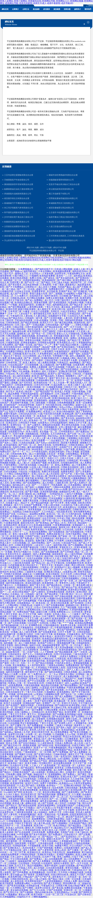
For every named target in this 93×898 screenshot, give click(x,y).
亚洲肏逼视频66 (29, 342)
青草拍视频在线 (63, 745)
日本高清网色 (7, 345)
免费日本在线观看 (51, 471)
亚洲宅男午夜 (82, 810)
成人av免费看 (24, 349)
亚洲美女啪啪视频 (22, 641)
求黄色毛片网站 (67, 674)
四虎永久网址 (41, 587)
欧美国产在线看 (83, 380)
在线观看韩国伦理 (41, 349)
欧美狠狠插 (60, 634)
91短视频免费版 (44, 770)
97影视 (82, 656)
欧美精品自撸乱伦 (24, 302)
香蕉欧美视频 (30, 745)
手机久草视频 (73, 451)
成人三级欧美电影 (28, 643)
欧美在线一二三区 (32, 792)
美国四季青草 (77, 828)
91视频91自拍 (54, 598)
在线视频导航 (81, 407)
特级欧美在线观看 (80, 538)
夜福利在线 (80, 322)
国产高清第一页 (79, 618)
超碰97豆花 (81, 405)
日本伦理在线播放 (51, 607)
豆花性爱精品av (62, 892)
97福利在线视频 (82, 843)
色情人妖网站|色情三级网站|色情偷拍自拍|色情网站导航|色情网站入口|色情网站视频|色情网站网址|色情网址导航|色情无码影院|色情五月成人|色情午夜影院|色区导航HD (45, 259)
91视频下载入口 (84, 293)
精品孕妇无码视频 (50, 685)
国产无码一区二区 (28, 445)
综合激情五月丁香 (60, 440)
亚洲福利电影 (45, 714)
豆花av (37, 607)
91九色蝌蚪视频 (8, 427)
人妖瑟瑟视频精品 (53, 881)
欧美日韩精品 (60, 825)
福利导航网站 (39, 543)
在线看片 (79, 529)
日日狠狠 (63, 296)
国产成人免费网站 (34, 300)
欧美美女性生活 (13, 554)
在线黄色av (43, 423)
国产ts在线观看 (80, 727)
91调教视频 (39, 574)
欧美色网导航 (15, 877)
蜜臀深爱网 (39, 727)
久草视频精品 (22, 585)
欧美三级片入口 (79, 398)
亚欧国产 (4, 402)
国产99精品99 (61, 705)
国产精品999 (21, 776)
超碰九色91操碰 (23, 638)
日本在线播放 (11, 471)
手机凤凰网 (57, 485)
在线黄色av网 (70, 572)
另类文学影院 (7, 645)
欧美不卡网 (75, 861)
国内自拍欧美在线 (44, 892)
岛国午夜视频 (79, 391)
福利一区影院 (45, 614)
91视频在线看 (13, 342)
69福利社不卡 (24, 897)
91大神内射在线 (74, 514)
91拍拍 (18, 752)
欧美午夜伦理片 (33, 351)
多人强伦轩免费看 (13, 500)
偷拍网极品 (75, 362)
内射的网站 (69, 405)
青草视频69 (62, 616)
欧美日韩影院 (53, 574)
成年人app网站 (72, 683)
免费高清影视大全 (56, 534)
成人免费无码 (52, 389)
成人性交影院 (53, 474)
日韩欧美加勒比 (77, 445)
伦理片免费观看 (38, 534)
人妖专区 (81, 765)
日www (7, 569)
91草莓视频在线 (15, 821)
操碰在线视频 (29, 336)
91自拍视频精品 (39, 374)
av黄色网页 (47, 351)
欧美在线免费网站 (39, 532)
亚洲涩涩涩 (12, 423)
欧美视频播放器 (38, 872)
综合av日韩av (66, 407)
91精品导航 (18, 327)
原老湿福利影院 (27, 305)
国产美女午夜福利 (38, 834)
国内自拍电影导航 (77, 476)
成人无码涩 (60, 803)
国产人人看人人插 (76, 670)
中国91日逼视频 (46, 516)
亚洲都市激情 (43, 874)
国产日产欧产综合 (9, 589)
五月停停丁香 (27, 398)
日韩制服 (17, 354)
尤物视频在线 (32, 434)
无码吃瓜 (55, 311)
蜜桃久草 (29, 828)
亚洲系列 (36, 638)
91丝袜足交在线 (23, 291)
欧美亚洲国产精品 (55, 712)
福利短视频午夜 (8, 634)
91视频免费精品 (79, 478)
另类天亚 (72, 523)
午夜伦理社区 (59, 852)
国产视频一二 (67, 325)
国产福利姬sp (7, 732)
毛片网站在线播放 (36, 298)
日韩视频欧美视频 (10, 538)
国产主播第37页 (18, 725)
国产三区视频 (75, 456)
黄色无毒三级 (80, 770)
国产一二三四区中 (41, 485)
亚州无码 (19, 609)
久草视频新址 (25, 616)
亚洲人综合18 (38, 474)
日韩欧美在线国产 (31, 512)
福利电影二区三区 (13, 280)
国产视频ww (16, 271)
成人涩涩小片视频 (47, 287)
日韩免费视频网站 (43, 576)
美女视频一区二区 (49, 431)
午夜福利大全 (48, 886)
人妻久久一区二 (83, 458)
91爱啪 (43, 500)
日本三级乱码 (82, 832)
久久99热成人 (49, 512)
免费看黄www (64, 612)
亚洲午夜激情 (81, 547)
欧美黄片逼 (31, 796)
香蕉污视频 (71, 503)
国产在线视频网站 (32, 483)
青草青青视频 (35, 509)
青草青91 (83, 387)
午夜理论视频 (83, 630)
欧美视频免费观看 (62, 271)
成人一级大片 (83, 492)
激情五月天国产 (78, 874)
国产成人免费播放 (79, 752)
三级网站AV (21, 509)
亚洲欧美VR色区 (25, 634)
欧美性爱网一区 (73, 712)
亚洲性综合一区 (18, 425)
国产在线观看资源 (47, 632)
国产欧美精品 (42, 523)
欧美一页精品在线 (47, 814)
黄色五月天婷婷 (21, 598)
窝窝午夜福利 (11, 414)
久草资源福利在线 (32, 830)
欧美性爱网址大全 (82, 280)
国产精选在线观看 (28, 805)
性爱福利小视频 (76, 302)
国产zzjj (4, 411)
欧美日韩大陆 (59, 309)
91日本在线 (68, 529)
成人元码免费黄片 (22, 476)
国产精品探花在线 (53, 327)
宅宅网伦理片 (46, 763)
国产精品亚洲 (31, 756)
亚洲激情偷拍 (41, 400)
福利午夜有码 (51, 296)
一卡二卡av (52, 674)
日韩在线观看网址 (42, 670)
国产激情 (4, 663)
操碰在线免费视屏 (10, 854)
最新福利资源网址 (32, 520)
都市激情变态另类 (42, 313)
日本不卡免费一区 (67, 632)
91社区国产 (32, 623)
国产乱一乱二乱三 (9, 494)
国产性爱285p (22, 730)
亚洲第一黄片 (79, 759)
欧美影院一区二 (29, 696)
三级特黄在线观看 (24, 812)
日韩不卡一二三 (21, 532)
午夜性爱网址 (11, 465)
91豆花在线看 (31, 489)
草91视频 (83, 460)
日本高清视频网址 (70, 578)
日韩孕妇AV (31, 287)
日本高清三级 (15, 311)
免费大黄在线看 (31, 500)
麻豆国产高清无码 (30, 750)
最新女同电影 (28, 705)
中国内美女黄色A (63, 663)
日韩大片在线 (67, 458)
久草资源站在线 (77, 420)
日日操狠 (13, 616)
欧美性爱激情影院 (68, 650)
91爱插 (52, 612)
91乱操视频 (24, 371)
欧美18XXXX (35, 569)
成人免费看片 (11, 868)
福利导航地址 (30, 271)
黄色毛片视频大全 (23, 552)
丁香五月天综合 (52, 307)
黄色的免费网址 (50, 407)
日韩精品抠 (72, 460)
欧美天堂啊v (31, 763)
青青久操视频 (46, 489)
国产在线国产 (39, 817)
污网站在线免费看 (62, 487)
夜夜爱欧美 (14, 567)
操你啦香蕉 (37, 449)
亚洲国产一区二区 (51, 703)
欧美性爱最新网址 (47, 805)
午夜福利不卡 (83, 583)
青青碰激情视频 (81, 663)
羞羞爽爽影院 (39, 819)
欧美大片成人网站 (9, 507)
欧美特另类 (11, 309)
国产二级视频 (56, 293)
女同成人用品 (59, 614)
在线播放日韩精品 (15, 351)
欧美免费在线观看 (63, 763)
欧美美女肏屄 (81, 750)
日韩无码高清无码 (28, 414)
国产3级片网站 (64, 280)
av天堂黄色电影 (29, 779)
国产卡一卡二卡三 (22, 451)
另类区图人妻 (17, 282)
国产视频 (27, 774)
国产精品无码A (16, 318)
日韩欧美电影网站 (56, 819)
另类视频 (41, 785)
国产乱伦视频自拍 (45, 538)
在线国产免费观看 (33, 505)
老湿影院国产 (11, 405)
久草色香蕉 (46, 285)
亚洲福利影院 (65, 509)
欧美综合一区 (34, 837)
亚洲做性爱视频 (36, 776)
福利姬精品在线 (61, 305)
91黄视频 (51, 402)
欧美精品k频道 (15, 358)
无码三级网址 (32, 687)
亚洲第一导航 (57, 320)
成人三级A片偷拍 (38, 879)
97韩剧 (26, 529)
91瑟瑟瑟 (44, 687)
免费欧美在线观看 (73, 888)
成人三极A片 (23, 463)
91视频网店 (50, 692)
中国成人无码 (25, 868)
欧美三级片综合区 (34, 721)
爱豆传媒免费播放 (30, 801)
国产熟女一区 (39, 333)
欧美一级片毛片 (14, 630)
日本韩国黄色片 (67, 431)
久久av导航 (70, 734)
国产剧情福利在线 (45, 596)
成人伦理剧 (48, 483)
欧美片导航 (48, 845)
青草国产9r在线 (33, 418)
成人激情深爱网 (8, 380)
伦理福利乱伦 (57, 494)
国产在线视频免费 (50, 552)
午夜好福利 (13, 398)
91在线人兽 (35, 467)
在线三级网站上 (23, 712)
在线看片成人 (13, 503)
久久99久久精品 (12, 794)
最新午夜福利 (51, 865)
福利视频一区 (11, 643)
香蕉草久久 (86, 605)
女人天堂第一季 (61, 382)
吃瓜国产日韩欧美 (71, 549)
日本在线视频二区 (22, 543)
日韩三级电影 (59, 340)
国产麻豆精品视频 (64, 322)
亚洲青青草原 (39, 291)
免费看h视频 (53, 832)
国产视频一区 (28, 667)
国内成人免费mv (35, 581)
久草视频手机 (80, 723)
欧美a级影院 (84, 587)
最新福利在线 (61, 638)
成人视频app (19, 409)
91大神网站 (15, 888)
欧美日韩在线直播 (60, 603)
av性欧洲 (19, 478)
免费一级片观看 (12, 696)
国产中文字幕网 (67, 810)
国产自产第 (67, 474)
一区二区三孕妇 (37, 369)
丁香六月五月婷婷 (34, 692)
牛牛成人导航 (64, 518)
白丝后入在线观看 (40, 311)
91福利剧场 (18, 540)
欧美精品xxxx (66, 783)
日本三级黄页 (49, 616)
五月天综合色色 (46, 696)
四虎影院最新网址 (32, 280)
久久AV (23, 625)
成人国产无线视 (46, 803)
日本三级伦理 (7, 320)
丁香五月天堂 (46, 565)
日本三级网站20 (12, 547)
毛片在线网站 (76, 796)
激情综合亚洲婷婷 (15, 556)
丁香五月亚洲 (46, 723)
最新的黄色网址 (25, 587)
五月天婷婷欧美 (31, 650)
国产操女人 (75, 556)
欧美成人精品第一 (17, 387)
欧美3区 (36, 376)
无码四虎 (35, 863)
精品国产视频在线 (42, 716)
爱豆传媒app (16, 874)
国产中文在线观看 (36, 681)
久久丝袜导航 (77, 779)
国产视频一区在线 (24, 345)
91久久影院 (16, 701)
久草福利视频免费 (79, 609)
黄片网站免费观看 (26, 380)
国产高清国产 (13, 705)
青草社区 (82, 311)
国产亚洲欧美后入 (12, 848)
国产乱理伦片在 (11, 892)
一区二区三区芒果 (17, 852)
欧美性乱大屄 (55, 507)
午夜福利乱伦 (13, 768)
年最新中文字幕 (12, 690)
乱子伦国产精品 (72, 721)
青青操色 (85, 454)
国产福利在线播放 (53, 672)
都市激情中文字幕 (34, 672)
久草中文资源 (11, 614)
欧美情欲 (39, 478)
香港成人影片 (40, 739)
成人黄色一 (28, 701)
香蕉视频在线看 (62, 336)
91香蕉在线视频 (80, 300)
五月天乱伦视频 (8, 333)
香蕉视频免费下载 (66, 643)
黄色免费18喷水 (84, 585)
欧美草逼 (59, 768)
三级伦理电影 (47, 480)
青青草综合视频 (33, 340)
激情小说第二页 (74, 719)
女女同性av (35, 273)
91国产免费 (69, 449)
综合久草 (4, 282)
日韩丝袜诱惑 (13, 322)
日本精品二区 (17, 594)
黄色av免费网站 (63, 465)
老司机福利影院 (8, 785)
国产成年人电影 (64, 727)
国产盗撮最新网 (42, 707)
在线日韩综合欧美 (60, 874)
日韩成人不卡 (80, 808)
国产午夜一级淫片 (51, 520)
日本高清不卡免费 (68, 360)
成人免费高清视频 (47, 362)
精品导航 (49, 556)
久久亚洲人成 (83, 331)
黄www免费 (20, 837)
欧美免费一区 (83, 730)
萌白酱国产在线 (35, 427)
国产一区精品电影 (32, 699)
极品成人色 (29, 821)
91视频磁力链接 (76, 872)
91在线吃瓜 (66, 505)
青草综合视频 (72, 868)
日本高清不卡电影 (48, 810)
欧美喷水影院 (34, 518)
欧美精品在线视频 (49, 790)
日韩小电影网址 (18, 329)
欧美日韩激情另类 (69, 436)
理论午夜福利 (79, 480)
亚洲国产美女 (66, 291)
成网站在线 (31, 803)
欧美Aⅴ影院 (32, 431)
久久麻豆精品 (40, 316)
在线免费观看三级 (62, 821)
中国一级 (31, 788)
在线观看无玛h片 (16, 431)
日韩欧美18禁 (31, 799)
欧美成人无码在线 (15, 828)
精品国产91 (71, 678)
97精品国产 (28, 877)
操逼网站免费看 (38, 514)
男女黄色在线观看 (70, 425)
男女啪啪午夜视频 (19, 402)
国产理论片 (12, 805)
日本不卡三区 (7, 638)
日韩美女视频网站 (74, 540)
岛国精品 (17, 512)
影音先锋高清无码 (13, 347)
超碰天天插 (42, 289)
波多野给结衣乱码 (66, 641)
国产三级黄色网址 (71, 792)
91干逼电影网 (30, 630)
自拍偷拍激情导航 (70, 463)
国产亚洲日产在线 (15, 687)
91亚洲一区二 (25, 674)
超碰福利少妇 (72, 605)
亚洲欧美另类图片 (46, 854)
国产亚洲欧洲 (80, 291)
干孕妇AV (73, 799)
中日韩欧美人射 (82, 636)
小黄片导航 (79, 474)
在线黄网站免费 (18, 621)
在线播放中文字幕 (57, 316)
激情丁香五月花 (57, 378)
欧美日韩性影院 (75, 658)
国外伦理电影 (22, 645)
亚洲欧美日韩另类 (68, 371)
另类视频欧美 (51, 427)
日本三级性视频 (38, 402)
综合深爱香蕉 (62, 556)
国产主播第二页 (75, 850)
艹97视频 (13, 305)
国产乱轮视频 (47, 409)
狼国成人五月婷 (23, 732)
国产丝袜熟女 (46, 756)
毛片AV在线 (55, 549)
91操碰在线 (74, 333)
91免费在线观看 (53, 529)
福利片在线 (35, 645)
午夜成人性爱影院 (57, 460)
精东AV (7, 369)
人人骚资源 (86, 549)
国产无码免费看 (21, 872)
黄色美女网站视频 (52, 792)
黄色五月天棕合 (23, 360)
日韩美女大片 (75, 576)
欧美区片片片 (47, 322)
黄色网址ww (32, 810)
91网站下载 (55, 623)
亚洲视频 (82, 507)
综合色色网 (58, 788)
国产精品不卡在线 (24, 707)
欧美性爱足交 (54, 730)
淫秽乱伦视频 (82, 325)
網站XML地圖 (33, 248)
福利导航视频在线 (15, 583)
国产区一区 (67, 645)
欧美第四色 (54, 463)
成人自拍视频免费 (53, 859)
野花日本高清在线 (72, 736)
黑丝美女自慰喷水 (58, 476)
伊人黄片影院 (54, 681)
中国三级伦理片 (63, 300)
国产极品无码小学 (13, 745)
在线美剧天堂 (36, 296)
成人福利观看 (21, 741)
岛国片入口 (53, 458)
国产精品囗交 (39, 563)
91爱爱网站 (63, 609)
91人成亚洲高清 (46, 743)
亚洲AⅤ (47, 558)
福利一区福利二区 (24, 498)
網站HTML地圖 (59, 248)
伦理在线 (44, 623)
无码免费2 (20, 480)
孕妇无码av (53, 436)
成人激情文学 (44, 309)
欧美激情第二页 (50, 583)
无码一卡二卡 (28, 663)
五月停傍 (62, 872)
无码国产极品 (65, 287)
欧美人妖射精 (7, 832)
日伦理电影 (22, 678)
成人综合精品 (73, 378)
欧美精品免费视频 (84, 623)
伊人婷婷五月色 (59, 707)
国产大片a (28, 654)
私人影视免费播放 (60, 732)
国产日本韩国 (67, 552)
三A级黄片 (11, 861)
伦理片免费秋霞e (45, 647)
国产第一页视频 (8, 694)
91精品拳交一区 (46, 465)
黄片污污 (18, 505)
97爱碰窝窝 (14, 770)
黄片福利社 (87, 852)
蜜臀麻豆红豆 (64, 794)
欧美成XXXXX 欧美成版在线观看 (35, 525)
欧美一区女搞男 (37, 676)
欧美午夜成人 (47, 636)
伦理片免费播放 (58, 687)
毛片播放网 (63, 814)
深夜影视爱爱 (49, 641)
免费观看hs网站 (71, 429)
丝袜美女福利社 (8, 587)
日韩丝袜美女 (15, 654)
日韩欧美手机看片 (55, 683)
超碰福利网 (55, 400)
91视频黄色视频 (55, 387)
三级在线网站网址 (72, 781)
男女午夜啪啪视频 (29, 723)
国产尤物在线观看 (64, 596)
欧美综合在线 (17, 492)
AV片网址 (8, 474)
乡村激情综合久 (44, 589)
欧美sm (37, 616)
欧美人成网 (81, 854)
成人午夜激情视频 (78, 638)
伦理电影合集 (33, 886)
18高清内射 (9, 736)
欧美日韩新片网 (63, 870)
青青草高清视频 (9, 627)
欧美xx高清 (60, 850)
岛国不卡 (40, 405)
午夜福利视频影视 (63, 627)
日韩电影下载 (74, 803)
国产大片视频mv (27, 808)
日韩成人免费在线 (64, 743)
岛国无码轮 (72, 667)
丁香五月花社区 (54, 676)
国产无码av (41, 443)
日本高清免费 (39, 832)
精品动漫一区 (68, 765)
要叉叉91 (32, 714)
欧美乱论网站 (17, 572)
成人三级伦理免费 (19, 527)
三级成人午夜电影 (64, 725)
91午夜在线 (27, 496)
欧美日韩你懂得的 (66, 411)
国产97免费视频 (61, 752)
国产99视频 (58, 714)
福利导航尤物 (60, 545)
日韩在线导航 (51, 360)
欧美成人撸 (18, 803)
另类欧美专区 (7, 498)
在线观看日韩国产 (66, 805)
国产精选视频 (40, 460)
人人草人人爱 (39, 438)
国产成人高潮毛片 (79, 483)
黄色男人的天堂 (38, 730)
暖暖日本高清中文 (56, 839)
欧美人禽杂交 (30, 362)
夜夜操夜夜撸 (23, 736)
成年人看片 (65, 329)
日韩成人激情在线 (51, 467)
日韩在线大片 (71, 834)
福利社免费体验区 (15, 796)
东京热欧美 (52, 291)
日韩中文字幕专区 (24, 823)
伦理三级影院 (49, 331)
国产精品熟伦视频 (47, 794)
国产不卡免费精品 (15, 287)
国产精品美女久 (33, 407)
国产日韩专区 (85, 894)
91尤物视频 (58, 734)
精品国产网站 (53, 369)
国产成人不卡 (85, 543)
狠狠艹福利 (75, 354)
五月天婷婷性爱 (27, 589)
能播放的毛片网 (67, 492)
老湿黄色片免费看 (28, 507)
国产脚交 (82, 774)
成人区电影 (39, 868)
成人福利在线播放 (22, 376)
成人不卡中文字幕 (28, 614)
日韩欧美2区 (44, 779)
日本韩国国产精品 (78, 823)
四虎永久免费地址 (69, 656)
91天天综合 (55, 587)
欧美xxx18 (50, 808)
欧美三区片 (16, 520)
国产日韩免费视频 (28, 601)
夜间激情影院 (7, 843)
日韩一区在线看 (73, 879)
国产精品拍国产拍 (45, 391)
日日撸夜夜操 (71, 739)
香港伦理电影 (17, 418)
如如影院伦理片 (84, 418)
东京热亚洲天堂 (29, 794)
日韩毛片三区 (71, 387)
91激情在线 (69, 498)
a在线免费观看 (15, 685)
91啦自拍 (10, 374)
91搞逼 (28, 716)
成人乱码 (78, 743)
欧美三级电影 (78, 701)
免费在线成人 (59, 670)
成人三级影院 (69, 699)
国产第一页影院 (32, 358)
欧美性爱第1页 (55, 500)
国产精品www (13, 458)
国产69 (28, 282)
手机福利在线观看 (24, 320)
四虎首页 (74, 440)
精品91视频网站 (35, 865)
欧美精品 (81, 449)
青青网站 (17, 759)
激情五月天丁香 (76, 754)
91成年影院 (37, 883)
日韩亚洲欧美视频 (24, 400)
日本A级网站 (64, 759)
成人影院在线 (17, 881)
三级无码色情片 (81, 654)
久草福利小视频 (46, 870)
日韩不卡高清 (58, 349)
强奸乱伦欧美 (34, 329)
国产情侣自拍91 (76, 489)
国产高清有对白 (69, 837)
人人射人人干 (36, 765)
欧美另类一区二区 (17, 788)
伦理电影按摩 (19, 845)
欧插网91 (8, 741)
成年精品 (78, 276)
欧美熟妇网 (76, 790)
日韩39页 (51, 333)
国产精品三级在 (56, 879)
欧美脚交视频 (60, 576)
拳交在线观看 (81, 447)
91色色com (84, 801)
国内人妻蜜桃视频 (42, 554)
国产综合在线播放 (41, 781)
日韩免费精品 (72, 454)
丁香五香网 (84, 841)
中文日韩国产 (76, 845)
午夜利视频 (77, 394)
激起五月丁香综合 (13, 356)
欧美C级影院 (25, 494)
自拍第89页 (54, 443)
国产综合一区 (25, 460)
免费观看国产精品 (36, 621)
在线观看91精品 (60, 861)
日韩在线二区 (7, 296)
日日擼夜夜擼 (64, 561)
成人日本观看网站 (73, 485)
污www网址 (14, 561)
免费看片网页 (62, 845)
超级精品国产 (19, 658)
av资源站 (38, 694)
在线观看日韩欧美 (56, 621)
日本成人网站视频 (63, 269)
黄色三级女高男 (21, 534)
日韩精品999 (38, 712)
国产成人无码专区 (55, 741)
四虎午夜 (47, 340)
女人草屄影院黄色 (15, 338)
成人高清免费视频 (64, 647)
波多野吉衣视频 (49, 536)
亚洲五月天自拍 (69, 703)
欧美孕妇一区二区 (38, 420)
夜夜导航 (29, 478)
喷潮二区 (48, 569)
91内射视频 (13, 565)
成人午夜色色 (45, 356)
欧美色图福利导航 (36, 661)
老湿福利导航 (40, 436)
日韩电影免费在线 (43, 654)
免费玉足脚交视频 (55, 298)
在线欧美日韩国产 (32, 347)
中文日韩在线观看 (19, 859)
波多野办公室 (74, 309)
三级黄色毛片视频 (34, 572)
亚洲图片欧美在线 (10, 416)
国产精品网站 (41, 498)
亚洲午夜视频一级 (83, 318)
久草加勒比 (41, 667)
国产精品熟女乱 (55, 585)
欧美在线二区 (43, 603)
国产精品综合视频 (24, 727)
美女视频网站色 (43, 496)
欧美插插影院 (49, 280)
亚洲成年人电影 (62, 565)
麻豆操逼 (66, 307)
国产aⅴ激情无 (34, 425)
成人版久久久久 (50, 329)
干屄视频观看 (34, 845)
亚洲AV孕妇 (60, 409)
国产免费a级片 (27, 538)
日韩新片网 (61, 886)
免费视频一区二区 (68, 801)
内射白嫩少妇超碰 (35, 389)
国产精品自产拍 (69, 587)
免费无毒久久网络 (45, 540)
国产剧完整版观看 (17, 307)
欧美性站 (46, 852)
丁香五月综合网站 (49, 841)
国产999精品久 (52, 478)
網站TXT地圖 (46, 248)
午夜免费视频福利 (58, 748)
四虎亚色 (70, 592)
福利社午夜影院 (62, 863)
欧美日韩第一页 (28, 416)
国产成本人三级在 (9, 443)
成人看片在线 (39, 839)
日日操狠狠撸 (32, 365)
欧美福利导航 (54, 661)
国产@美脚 (33, 396)
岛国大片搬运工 (74, 819)
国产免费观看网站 (30, 636)
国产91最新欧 (27, 892)
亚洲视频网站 (55, 774)
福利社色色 (22, 676)
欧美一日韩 (23, 549)
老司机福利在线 (25, 694)
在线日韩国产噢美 (77, 886)
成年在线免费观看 (25, 596)
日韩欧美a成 (26, 605)
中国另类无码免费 (52, 414)
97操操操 (87, 374)
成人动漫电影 (39, 772)
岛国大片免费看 (17, 411)
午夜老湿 (50, 727)
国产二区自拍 (54, 543)
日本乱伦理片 (51, 447)
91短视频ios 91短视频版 (24, 647)
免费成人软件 (7, 545)
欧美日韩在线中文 (29, 565)
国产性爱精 (26, 670)
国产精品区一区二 (51, 837)
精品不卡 (25, 503)
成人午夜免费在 (80, 465)
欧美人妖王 (27, 378)
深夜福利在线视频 (24, 576)
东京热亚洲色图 (31, 285)
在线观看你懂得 (72, 848)
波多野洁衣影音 (43, 888)
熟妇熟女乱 (6, 376)
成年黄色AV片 (62, 538)
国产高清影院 (77, 603)
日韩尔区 (77, 374)
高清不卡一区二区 (63, 569)
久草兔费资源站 (45, 354)
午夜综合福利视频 (39, 549)
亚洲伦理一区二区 (73, 890)
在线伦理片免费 (85, 625)
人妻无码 (68, 318)
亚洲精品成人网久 (56, 772)
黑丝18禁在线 (78, 565)
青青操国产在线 (8, 514)
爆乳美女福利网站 (49, 801)
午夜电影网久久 (80, 329)
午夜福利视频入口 (55, 678)
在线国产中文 (66, 447)
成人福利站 (74, 616)
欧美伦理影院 (41, 456)
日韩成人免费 (71, 881)
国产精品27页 (74, 340)
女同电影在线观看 (47, 342)
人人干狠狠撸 (47, 652)
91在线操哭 (47, 863)
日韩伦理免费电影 (53, 449)
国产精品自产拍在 (39, 761)
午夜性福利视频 (32, 685)
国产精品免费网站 (69, 685)
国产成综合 (49, 278)
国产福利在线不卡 (44, 269)
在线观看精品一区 (26, 603)
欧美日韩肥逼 (7, 883)
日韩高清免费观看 (53, 338)
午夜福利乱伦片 (80, 870)
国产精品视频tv (56, 739)
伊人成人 (23, 420)
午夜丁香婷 (58, 285)
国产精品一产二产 (43, 345)
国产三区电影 (73, 839)
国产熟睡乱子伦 (35, 429)
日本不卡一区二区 (65, 380)
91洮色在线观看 (27, 443)
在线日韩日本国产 (71, 558)
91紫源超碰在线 (65, 601)
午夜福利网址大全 (76, 273)
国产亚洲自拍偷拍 (66, 347)
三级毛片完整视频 (74, 494)
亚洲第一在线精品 (9, 456)
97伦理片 (79, 647)
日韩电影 (13, 863)
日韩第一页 (69, 585)
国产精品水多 (76, 305)
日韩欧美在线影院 (70, 467)
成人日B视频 (45, 734)
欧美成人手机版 (63, 391)
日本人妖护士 (17, 857)
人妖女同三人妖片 (43, 545)
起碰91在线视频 (67, 865)
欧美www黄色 (15, 699)
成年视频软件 (47, 394)
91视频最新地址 (12, 670)
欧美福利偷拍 (11, 445)
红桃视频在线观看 (56, 719)
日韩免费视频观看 (66, 402)
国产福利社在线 (46, 745)
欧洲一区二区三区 (59, 796)
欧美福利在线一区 (43, 382)
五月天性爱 (14, 750)
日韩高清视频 (71, 672)
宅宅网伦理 (86, 440)
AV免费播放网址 (34, 411)
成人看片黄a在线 (42, 823)
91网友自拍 (48, 658)
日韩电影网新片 (22, 474)
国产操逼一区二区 (67, 536)
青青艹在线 (58, 345)
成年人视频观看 (78, 356)
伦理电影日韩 (24, 449)
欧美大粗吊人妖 (50, 830)
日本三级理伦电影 (68, 396)
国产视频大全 (44, 788)
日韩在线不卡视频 (28, 423)
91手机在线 (67, 400)
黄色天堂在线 (45, 445)
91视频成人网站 (68, 358)
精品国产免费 (49, 347)
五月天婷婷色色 (58, 434)
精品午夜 (82, 358)
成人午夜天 (40, 458)
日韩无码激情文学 (15, 692)
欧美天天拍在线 (33, 857)
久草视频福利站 (84, 342)
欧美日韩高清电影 (19, 278)
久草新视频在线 (37, 741)
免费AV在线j (36, 278)
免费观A (58, 848)
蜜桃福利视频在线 (58, 761)
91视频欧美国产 (44, 487)
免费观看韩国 (73, 665)
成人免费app (27, 458)
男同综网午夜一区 (72, 883)
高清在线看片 (29, 848)
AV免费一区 (31, 734)
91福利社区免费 (23, 817)
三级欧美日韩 (62, 483)
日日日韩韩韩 (30, 356)
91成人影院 (86, 425)
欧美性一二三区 (65, 276)
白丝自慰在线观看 (55, 868)
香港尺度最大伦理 (39, 293)
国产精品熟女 (75, 825)
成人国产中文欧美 (19, 293)
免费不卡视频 (85, 678)
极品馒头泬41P (61, 828)
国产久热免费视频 (84, 414)
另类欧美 (65, 478)
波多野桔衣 (77, 307)
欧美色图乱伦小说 (66, 342)
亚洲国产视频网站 (66, 854)
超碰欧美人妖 (24, 333)
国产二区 (83, 376)
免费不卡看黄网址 (49, 783)
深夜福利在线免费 (73, 500)
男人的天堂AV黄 (38, 598)
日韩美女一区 (47, 567)
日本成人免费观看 (9, 808)
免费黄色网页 (68, 471)
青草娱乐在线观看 (53, 721)
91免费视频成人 (26, 269)
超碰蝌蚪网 (84, 710)
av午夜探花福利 (40, 451)
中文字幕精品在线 (13, 850)
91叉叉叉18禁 (32, 618)
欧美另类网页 (61, 354)
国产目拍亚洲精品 (70, 369)
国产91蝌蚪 (28, 888)
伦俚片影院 (84, 438)
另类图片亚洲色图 (13, 574)
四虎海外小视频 (8, 440)
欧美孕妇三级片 (16, 763)
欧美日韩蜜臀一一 (41, 440)
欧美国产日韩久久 (47, 643)
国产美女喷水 (15, 285)
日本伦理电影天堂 (53, 429)
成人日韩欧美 (7, 609)
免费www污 (57, 781)
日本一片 (13, 313)
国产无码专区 (26, 382)
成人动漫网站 (85, 672)
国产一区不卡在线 (73, 327)
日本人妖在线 (15, 529)
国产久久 (26, 438)
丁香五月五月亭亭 (17, 714)
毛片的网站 (12, 469)
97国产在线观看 (55, 890)
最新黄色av (71, 285)
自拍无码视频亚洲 (15, 721)
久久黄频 (76, 794)
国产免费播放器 (35, 725)
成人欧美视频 (13, 779)
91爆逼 (26, 311)
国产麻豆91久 (7, 585)
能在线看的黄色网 (9, 420)
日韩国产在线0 (32, 536)
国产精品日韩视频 (45, 663)
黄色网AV (36, 371)
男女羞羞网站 (19, 665)
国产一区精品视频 (35, 325)
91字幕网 (59, 540)
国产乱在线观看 (23, 832)
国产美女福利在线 (65, 278)
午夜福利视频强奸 (28, 814)
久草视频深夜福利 (68, 841)
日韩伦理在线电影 (34, 578)
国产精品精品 (65, 374)
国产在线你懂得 (69, 661)
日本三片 (15, 663)
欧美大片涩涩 (59, 313)
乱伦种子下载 (49, 857)
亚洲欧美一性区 (44, 305)
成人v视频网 (74, 567)
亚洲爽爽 (78, 627)
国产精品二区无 (58, 523)
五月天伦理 (66, 574)
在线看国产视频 (39, 463)
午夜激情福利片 (62, 351)
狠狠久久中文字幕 (78, 423)
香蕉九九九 (62, 333)
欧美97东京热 (29, 354)
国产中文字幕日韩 (81, 692)
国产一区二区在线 (26, 289)
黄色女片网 (12, 743)
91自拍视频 (13, 723)
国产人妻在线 (11, 814)
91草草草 (42, 507)
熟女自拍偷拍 (7, 681)
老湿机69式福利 (75, 416)
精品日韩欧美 (72, 345)
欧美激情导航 (17, 783)
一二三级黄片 (74, 614)
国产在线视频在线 (75, 532)
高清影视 (63, 420)
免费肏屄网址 (7, 837)
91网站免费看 (51, 710)
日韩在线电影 (52, 325)
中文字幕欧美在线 (34, 338)
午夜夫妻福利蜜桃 (47, 601)
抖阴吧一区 (65, 830)
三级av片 (21, 427)
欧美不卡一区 (41, 748)
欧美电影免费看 (48, 276)
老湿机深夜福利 (57, 451)
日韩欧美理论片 (81, 509)
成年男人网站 (79, 561)
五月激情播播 (25, 739)
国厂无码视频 (22, 761)
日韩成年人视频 (81, 569)
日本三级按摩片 (63, 394)
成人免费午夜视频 (62, 770)
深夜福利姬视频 (16, 799)
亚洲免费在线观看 (56, 592)
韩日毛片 (10, 391)
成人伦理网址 (13, 801)
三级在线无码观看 (22, 563)
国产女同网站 (78, 716)
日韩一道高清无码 (63, 756)
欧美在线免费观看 (29, 790)
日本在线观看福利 (59, 423)
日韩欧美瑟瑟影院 (24, 545)
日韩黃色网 (15, 454)
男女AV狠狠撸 (75, 748)
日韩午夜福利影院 (34, 327)
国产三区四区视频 (53, 318)
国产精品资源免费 (30, 322)
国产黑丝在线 (36, 527)
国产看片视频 (32, 492)
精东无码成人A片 (79, 382)
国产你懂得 (37, 360)
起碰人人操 (79, 269)
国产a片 (40, 808)
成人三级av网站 (20, 369)
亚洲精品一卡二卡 (49, 650)
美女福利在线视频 (19, 890)
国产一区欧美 (81, 652)
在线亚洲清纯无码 (79, 814)
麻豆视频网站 (33, 480)
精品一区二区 (82, 552)
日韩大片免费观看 (49, 547)
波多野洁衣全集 (68, 625)
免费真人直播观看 (39, 367)
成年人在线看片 (50, 371)
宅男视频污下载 (61, 356)
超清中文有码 (32, 783)
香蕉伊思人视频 (37, 678)
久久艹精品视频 (69, 607)
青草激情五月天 (85, 536)
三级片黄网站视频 (19, 467)
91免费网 (49, 725)
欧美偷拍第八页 (45, 336)
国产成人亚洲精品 (53, 883)
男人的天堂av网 (43, 398)
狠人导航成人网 (40, 476)
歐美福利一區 (17, 407)
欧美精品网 (68, 414)
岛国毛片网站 (19, 447)
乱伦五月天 (20, 865)
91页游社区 (71, 894)
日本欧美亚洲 (34, 658)
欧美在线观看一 (12, 667)
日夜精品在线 (83, 805)
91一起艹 (82, 396)
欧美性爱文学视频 (77, 589)
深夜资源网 (20, 843)
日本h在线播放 (41, 320)
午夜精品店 (63, 362)
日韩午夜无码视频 (28, 465)
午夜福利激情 (83, 347)
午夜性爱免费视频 (76, 687)
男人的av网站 (23, 374)
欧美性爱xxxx (15, 830)
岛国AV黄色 (84, 607)
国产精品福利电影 (40, 503)
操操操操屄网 (25, 861)
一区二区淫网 (45, 752)
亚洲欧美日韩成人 (53, 572)
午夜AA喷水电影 (51, 505)
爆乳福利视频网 (35, 447)
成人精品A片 (30, 516)
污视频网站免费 (52, 694)
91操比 (36, 552)
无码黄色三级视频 (49, 396)
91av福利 (8, 792)
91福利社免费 (70, 496)
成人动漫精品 (41, 812)
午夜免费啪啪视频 (62, 525)
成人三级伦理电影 (74, 554)
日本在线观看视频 (30, 561)
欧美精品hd (47, 638)
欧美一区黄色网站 (22, 781)
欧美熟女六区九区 (22, 819)
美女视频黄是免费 (10, 790)
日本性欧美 (77, 612)
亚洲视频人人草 (31, 841)
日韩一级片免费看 (15, 810)
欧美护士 (52, 374)
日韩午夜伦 (21, 656)
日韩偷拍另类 (7, 291)
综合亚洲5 (52, 872)
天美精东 (60, 376)
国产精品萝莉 (51, 594)
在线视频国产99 (18, 429)
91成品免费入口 (59, 385)
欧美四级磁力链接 (74, 714)
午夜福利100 (16, 316)
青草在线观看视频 (45, 768)
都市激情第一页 (14, 841)
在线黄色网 (79, 365)
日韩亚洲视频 (60, 589)
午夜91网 (63, 594)
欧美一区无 (76, 336)
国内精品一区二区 (56, 817)
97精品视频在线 (51, 625)
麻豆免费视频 (85, 427)
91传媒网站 (69, 293)
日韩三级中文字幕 (44, 634)
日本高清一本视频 (55, 454)
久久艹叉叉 (57, 496)
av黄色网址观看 (35, 307)
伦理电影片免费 (18, 661)
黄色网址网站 (86, 788)
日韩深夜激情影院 (24, 385)
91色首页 (44, 799)
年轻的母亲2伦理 (35, 683)
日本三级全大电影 (61, 282)
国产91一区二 (30, 870)
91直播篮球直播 (12, 523)
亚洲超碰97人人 (80, 525)
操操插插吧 (43, 796)
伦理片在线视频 (35, 558)
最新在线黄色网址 (52, 699)
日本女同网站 (45, 271)
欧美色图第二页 (52, 765)
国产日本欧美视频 (17, 623)
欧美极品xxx (16, 516)
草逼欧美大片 (66, 547)
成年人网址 (84, 496)
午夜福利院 (56, 736)
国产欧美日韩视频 (79, 732)
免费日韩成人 (80, 756)
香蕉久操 (75, 527)
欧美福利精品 (68, 730)
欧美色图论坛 (70, 507)
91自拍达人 (23, 514)
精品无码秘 (84, 881)
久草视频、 (53, 656)
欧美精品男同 (11, 525)
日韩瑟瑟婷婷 (11, 601)
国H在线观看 (78, 518)
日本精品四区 (74, 313)
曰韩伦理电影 (80, 574)
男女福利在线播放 (23, 436)
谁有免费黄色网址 (83, 512)
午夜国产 (32, 843)
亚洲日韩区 (82, 592)
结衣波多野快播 (27, 405)
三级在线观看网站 (30, 567)
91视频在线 (35, 471)
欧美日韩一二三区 (43, 825)
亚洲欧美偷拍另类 (50, 358)
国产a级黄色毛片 (8, 460)
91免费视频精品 (16, 618)
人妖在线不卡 (25, 313)
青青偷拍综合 (17, 487)
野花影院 (53, 420)
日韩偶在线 (86, 378)
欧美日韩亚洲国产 (22, 592)
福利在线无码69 (80, 271)
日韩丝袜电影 (84, 632)
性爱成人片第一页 (17, 683)
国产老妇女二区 (69, 694)
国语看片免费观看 (70, 443)
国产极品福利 (47, 376)
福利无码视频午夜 (15, 672)
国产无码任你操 (52, 578)
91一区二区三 (85, 837)
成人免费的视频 (71, 676)
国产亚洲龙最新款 (58, 302)
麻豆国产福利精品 (66, 630)
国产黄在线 (57, 888)
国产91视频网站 (76, 545)
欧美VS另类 (72, 349)
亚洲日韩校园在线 (61, 398)
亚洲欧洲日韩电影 (73, 785)
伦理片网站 (60, 416)
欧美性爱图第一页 (61, 618)
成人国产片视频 (81, 287)
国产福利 (30, 487)
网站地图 (76, 260)
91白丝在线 (20, 681)
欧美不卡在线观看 (13, 703)
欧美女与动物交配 (68, 710)
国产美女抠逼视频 (55, 690)
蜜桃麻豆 (8, 505)
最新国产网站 (11, 371)
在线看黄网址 (17, 578)
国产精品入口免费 (9, 674)
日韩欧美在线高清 (74, 768)
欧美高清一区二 (45, 416)
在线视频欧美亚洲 (75, 563)
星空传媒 (85, 289)
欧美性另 (23, 469)
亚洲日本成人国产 (69, 776)
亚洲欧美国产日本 (81, 830)
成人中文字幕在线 (56, 563)
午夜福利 (70, 367)
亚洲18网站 (16, 483)
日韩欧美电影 (60, 754)
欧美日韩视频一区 (36, 387)
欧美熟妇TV (61, 567)
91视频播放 (12, 894)
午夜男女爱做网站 (83, 783)
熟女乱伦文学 (81, 596)
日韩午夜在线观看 (66, 331)
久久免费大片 (22, 296)
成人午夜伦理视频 (56, 438)
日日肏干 (78, 645)
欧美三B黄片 (74, 385)
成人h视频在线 (47, 365)
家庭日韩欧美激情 (27, 309)
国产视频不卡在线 (24, 754)
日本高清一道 (74, 877)
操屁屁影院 (58, 554)
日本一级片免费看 (34, 710)
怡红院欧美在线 (54, 405)
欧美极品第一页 (62, 701)
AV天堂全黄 (71, 690)
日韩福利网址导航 (45, 380)
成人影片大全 (26, 456)
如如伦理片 (86, 409)
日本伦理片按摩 (42, 385)
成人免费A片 (32, 409)
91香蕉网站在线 (33, 609)
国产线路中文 (41, 378)
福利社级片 (64, 790)
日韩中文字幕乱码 (34, 556)
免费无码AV (39, 674)
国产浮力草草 (57, 503)
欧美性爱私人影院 (78, 705)
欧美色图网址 (64, 692)
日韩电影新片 (73, 289)
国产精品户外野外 (58, 456)
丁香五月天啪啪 (20, 569)
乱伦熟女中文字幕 (19, 765)
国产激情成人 (76, 296)
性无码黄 (10, 596)
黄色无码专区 (79, 487)
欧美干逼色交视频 (44, 701)
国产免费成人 (70, 774)
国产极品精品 (15, 650)
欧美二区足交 (26, 607)
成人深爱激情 (39, 719)
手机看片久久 (18, 389)
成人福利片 (45, 618)
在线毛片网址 (79, 745)
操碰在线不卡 (40, 774)
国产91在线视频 (57, 367)
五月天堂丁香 (80, 763)
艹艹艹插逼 (68, 623)
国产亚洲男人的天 (63, 723)
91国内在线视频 (8, 839)
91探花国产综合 (69, 543)
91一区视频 (7, 552)
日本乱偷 (81, 699)
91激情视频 (39, 454)
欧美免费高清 (68, 469)
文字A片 (17, 378)
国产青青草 (29, 874)
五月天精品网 (50, 509)
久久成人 (56, 558)
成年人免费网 (30, 850)
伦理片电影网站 (74, 534)
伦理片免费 (18, 434)
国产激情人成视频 (9, 382)
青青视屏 (36, 641)
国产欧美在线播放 (61, 716)
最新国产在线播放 (80, 351)
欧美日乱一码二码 (56, 514)
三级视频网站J (81, 696)
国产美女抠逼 (81, 601)
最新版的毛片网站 (83, 400)
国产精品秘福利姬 (10, 625)
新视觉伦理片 (24, 839)
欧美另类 (25, 690)
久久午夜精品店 (48, 561)
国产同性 (18, 792)
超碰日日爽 (42, 612)
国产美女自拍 (68, 418)
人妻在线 (27, 316)
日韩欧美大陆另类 (64, 516)
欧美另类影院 (34, 331)
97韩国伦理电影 (28, 854)
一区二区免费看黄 (24, 825)
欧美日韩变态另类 (41, 732)
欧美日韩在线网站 (17, 581)
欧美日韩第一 (38, 894)
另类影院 (44, 434)
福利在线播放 (51, 527)
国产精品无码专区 (69, 389)
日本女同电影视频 (75, 621)
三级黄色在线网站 (56, 665)
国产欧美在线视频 (16, 886)
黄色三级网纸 (64, 857)
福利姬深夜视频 (8, 349)
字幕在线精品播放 (19, 367)
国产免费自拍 (83, 431)
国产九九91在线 (38, 890)
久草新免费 (48, 273)
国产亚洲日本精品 (43, 754)
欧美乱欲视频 (17, 536)
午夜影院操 (73, 409)
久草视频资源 (52, 776)
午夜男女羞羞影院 (64, 843)
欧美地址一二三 (55, 785)
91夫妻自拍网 (19, 396)
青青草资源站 (37, 529)
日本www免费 (60, 489)
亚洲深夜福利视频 (49, 492)
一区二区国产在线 (30, 652)
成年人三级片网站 (15, 340)
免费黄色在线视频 (77, 761)
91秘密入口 (39, 605)
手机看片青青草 (64, 808)
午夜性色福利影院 (30, 394)
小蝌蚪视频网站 (40, 897)
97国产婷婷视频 (45, 848)
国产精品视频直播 (64, 652)
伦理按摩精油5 (60, 445)
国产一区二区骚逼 (58, 799)
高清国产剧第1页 (12, 496)
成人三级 (4, 454)
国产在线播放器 (57, 532)
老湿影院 (30, 540)
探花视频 (85, 451)
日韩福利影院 (83, 643)
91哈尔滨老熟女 (69, 311)
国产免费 (4, 429)
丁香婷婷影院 (30, 752)
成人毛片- (49, 300)
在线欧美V (71, 772)
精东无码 (19, 489)
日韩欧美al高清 (18, 298)
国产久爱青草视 (46, 850)
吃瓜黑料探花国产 (34, 881)
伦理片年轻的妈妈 (63, 654)
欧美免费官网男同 (15, 716)
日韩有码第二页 (14, 362)
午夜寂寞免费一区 (9, 607)
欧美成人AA (49, 411)
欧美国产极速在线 (30, 547)
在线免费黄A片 (18, 558)
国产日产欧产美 (43, 877)
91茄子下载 (77, 857)
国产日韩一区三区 (76, 434)
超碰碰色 (27, 554)
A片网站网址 (12, 605)
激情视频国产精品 (64, 750)
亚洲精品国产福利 (32, 703)
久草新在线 (60, 658)
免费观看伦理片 (57, 289)
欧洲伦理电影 (7, 712)
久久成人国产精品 (26, 785)
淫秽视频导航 (38, 690)
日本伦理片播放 (44, 821)
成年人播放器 (85, 661)
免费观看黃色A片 (70, 681)
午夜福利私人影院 (57, 667)
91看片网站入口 (21, 276)
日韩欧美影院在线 (19, 879)
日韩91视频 (69, 812)
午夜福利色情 (19, 518)
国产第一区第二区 (69, 581)
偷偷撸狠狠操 (74, 852)
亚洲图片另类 (72, 298)
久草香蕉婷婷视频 (45, 705)
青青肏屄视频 (41, 302)
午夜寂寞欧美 (68, 520)
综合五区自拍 (49, 518)
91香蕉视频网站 (16, 710)
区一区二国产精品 (41, 282)
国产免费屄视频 (64, 365)
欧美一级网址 (71, 338)
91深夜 (74, 892)
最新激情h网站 (29, 759)
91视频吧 (34, 276)
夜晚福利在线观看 (51, 425)
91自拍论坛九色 (75, 316)
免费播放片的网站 (37, 656)
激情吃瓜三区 (22, 273)
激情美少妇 (64, 527)
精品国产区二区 (79, 282)
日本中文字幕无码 (15, 300)
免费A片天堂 (55, 812)
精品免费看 (14, 394)
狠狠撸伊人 (71, 376)
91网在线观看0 (13, 336)
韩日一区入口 (76, 594)
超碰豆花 (27, 574)
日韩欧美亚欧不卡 (44, 828)
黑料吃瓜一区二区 (47, 630)
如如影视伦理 (13, 652)
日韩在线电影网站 (51, 418)
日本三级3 (20, 325)
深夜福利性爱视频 (74, 320)
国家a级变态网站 (80, 821)
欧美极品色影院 (63, 480)
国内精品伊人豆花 (22, 485)
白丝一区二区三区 (55, 894)
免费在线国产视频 (26, 612)
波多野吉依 (60, 273)
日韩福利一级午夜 (34, 318)
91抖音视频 (22, 834)
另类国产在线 (67, 832)
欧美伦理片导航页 (64, 636)
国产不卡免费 (52, 581)
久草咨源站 (12, 739)
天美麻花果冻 (74, 634)
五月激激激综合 (26, 627)
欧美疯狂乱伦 (34, 852)
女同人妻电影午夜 (68, 427)
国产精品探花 (28, 768)
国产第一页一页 (12, 636)
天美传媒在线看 (46, 843)
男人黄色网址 (81, 516)
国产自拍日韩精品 (28, 743)
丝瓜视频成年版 (52, 469)
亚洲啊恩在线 (35, 625)
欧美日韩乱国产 (13, 438)
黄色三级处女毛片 (40, 736)
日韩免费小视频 (14, 774)
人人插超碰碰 (47, 750)
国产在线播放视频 (55, 605)
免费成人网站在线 (47, 759)
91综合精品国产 (16, 365)
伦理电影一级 (83, 674)
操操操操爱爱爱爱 (51, 645)
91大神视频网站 (8, 897)
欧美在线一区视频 (9, 632)
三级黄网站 (71, 438)
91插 (40, 414)
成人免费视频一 (41, 494)
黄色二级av (27, 454)
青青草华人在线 (67, 583)
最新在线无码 (28, 523)
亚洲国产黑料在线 (74, 741)
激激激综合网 (19, 331)
